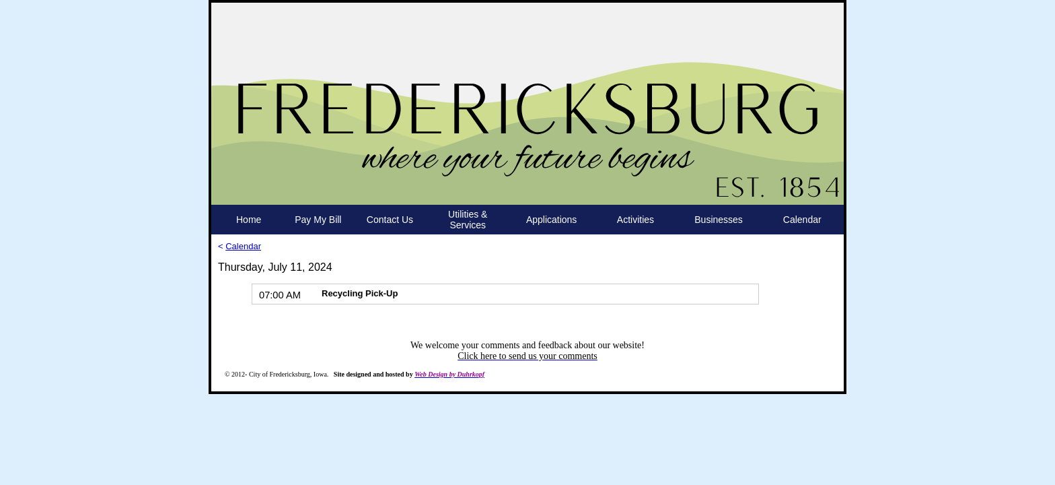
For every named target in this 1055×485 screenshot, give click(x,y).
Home (248, 219)
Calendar (802, 219)
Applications (551, 219)
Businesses (718, 219)
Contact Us (390, 219)
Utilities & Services (467, 219)
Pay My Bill (318, 219)
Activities (635, 219)
